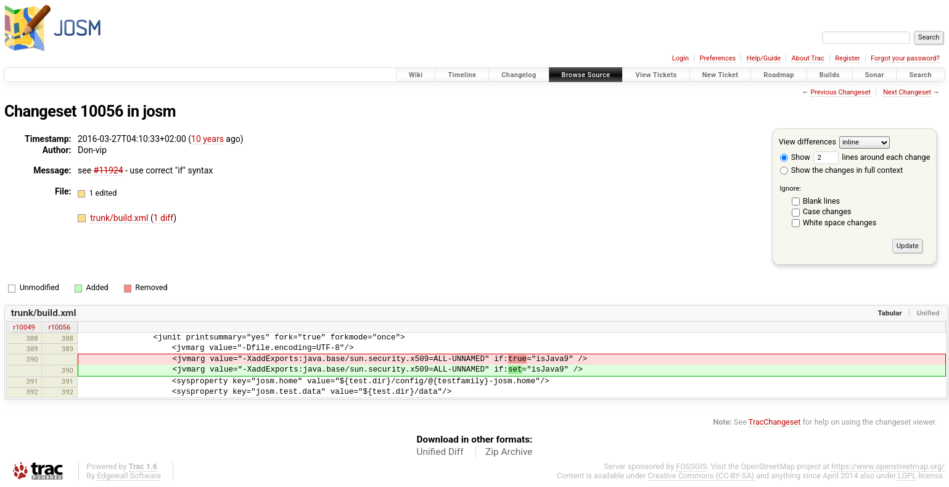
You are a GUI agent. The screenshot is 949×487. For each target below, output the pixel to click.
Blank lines (821, 201)
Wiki (416, 75)
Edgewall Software (129, 475)
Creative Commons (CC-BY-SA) (701, 475)
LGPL (907, 475)
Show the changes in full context (841, 170)
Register (847, 58)
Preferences (717, 58)
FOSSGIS (691, 466)
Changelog (518, 75)
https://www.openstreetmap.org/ (888, 466)
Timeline (462, 75)
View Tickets (655, 75)
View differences (807, 141)
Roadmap (778, 75)
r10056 (60, 327)
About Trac (808, 58)
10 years (207, 139)
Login (680, 58)
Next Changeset (907, 92)
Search (920, 75)
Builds (830, 75)
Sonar (874, 75)
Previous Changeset (840, 92)
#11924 (108, 170)
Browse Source (586, 75)
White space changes (840, 222)
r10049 (24, 327)
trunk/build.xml (120, 218)
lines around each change (871, 157)
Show (795, 157)
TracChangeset (775, 422)
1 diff (164, 218)
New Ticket (720, 75)
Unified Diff (440, 451)
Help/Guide (764, 58)
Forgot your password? (905, 58)
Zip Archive (508, 451)
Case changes (827, 211)
